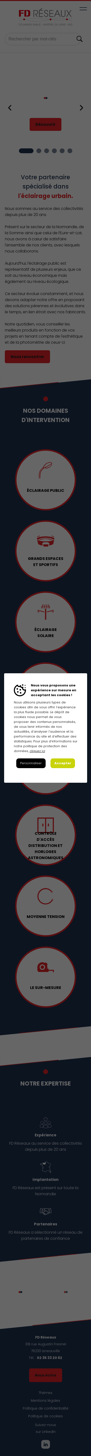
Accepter (62, 763)
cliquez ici (37, 751)
